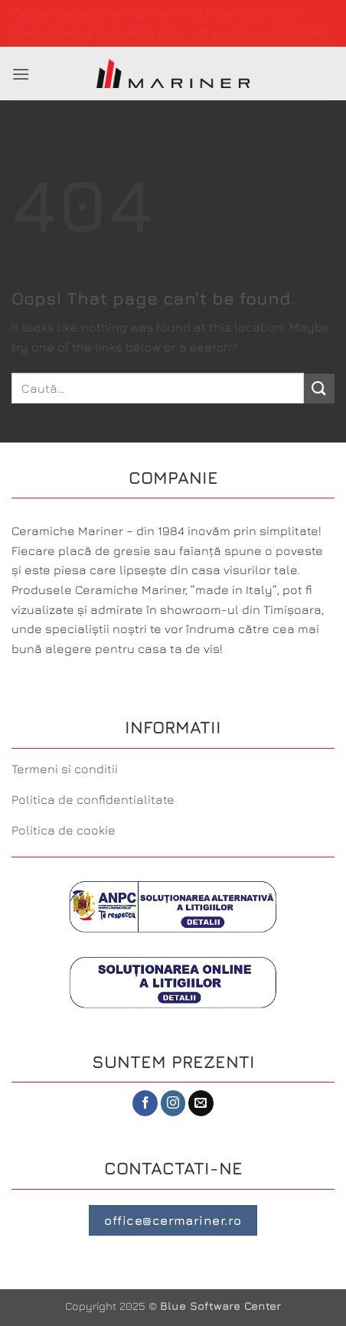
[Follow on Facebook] (145, 1103)
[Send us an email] (201, 1103)
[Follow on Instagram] (173, 1103)
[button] (20, 74)
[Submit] (319, 388)
